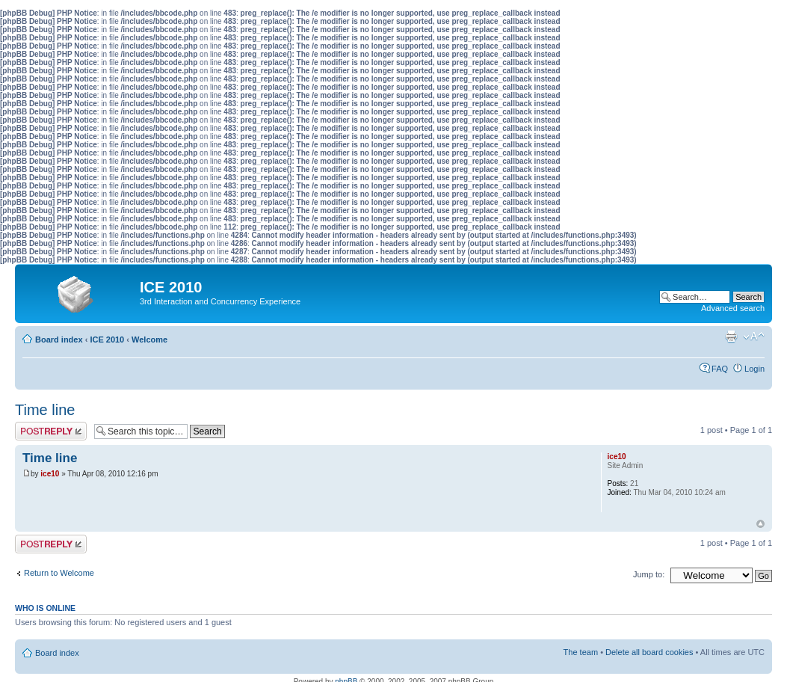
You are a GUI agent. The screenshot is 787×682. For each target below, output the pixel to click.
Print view (731, 336)
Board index (59, 339)
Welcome (149, 339)
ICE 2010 (107, 339)
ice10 (49, 474)
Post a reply (51, 431)
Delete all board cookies (649, 652)
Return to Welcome (59, 572)
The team (581, 652)
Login (754, 368)
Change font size (754, 336)
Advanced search (733, 308)
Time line (45, 410)
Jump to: (648, 574)
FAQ (720, 368)
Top (760, 524)
